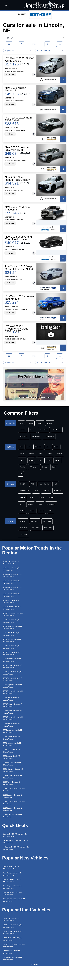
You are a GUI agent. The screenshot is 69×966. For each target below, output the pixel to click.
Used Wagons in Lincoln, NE (12, 958)
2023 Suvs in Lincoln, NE (11, 647)
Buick (31, 460)
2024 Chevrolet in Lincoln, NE (13, 692)
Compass (41, 497)
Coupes (32, 430)
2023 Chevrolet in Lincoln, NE (13, 718)
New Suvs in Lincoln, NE (11, 868)
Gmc (40, 453)
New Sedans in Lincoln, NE (12, 880)
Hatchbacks (23, 436)
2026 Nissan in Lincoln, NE (12, 640)
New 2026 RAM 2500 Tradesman (18, 208)
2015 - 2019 (34, 521)
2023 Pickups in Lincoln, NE (12, 679)
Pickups (30, 423)
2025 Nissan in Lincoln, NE (12, 660)
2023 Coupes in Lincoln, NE (12, 809)
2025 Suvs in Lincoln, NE (11, 569)
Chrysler (44, 467)
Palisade (51, 497)
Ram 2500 (46, 491)
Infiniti (39, 460)
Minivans (22, 430)
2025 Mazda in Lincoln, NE (12, 608)
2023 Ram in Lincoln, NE (11, 783)
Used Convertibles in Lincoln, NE (14, 945)
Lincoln (22, 460)
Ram (28, 447)
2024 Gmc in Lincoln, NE (11, 751)
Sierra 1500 (57, 491)
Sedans (40, 423)
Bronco (41, 511)
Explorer (22, 497)
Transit (40, 504)
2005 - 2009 (23, 528)
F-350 (50, 511)
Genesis (59, 453)
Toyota (48, 460)
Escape (30, 504)
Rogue (36, 491)
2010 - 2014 (47, 521)
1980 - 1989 (23, 534)
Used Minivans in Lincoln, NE (13, 952)
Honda (54, 467)
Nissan (56, 447)
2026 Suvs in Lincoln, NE (11, 562)
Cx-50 (21, 504)
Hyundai (31, 453)
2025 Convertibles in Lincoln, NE (14, 790)
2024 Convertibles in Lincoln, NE (14, 803)
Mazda (22, 453)
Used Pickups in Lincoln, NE (12, 926)
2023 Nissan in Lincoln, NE (12, 744)
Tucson (32, 511)
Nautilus (22, 511)
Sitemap (35, 964)
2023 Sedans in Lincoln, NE (12, 777)
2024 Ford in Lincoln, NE (11, 699)
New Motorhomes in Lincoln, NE (14, 900)
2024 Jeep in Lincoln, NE (11, 738)
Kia (21, 474)
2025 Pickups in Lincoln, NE (12, 588)
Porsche (22, 467)
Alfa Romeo (33, 467)
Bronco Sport (51, 504)
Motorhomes (57, 430)
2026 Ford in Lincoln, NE (11, 595)
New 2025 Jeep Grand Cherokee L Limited (18, 238)
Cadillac (49, 453)
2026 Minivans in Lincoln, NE (13, 770)
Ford (21, 447)
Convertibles (44, 430)
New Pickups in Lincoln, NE (12, 874)
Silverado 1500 (24, 491)
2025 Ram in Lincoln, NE (11, 653)
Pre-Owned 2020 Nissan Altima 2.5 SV (19, 59)
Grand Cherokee (44, 484)
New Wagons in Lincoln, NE (12, 887)
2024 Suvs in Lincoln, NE (11, 621)
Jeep (47, 447)
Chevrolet (38, 447)
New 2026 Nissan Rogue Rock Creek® (17, 178)
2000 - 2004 (35, 528)
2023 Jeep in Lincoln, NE (11, 757)
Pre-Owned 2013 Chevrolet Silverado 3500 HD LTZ (16, 329)
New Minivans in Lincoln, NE (12, 893)
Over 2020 (23, 521)
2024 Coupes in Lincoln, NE (12, 796)
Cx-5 (55, 484)
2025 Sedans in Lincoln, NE (12, 666)
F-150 (33, 484)
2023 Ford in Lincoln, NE (11, 725)
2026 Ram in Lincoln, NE (11, 601)
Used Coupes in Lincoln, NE (12, 939)
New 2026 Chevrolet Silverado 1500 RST (17, 148)
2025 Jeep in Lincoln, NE (11, 634)
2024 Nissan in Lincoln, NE (12, 764)
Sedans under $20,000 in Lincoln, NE (15, 842)
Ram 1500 (23, 484)
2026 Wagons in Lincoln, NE (12, 686)
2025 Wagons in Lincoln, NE (12, 731)
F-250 (31, 497)
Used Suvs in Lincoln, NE (11, 919)
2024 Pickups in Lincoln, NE (12, 673)
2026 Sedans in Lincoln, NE (12, 705)
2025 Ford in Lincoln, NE (11, 582)
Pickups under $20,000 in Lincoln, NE (16, 848)
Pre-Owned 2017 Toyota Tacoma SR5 (19, 297)
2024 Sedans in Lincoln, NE (12, 712)
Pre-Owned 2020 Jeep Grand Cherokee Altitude (19, 267)
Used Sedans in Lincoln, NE (12, 932)
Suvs (21, 423)
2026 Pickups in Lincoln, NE (12, 575)
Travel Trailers (49, 436)
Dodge (57, 460)
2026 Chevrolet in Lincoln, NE (13, 614)
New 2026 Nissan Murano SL (15, 89)
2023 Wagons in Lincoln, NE (12, 816)
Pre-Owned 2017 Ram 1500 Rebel (18, 119)
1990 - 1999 (48, 528)
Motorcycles (36, 436)
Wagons (49, 423)
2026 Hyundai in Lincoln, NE (12, 627)
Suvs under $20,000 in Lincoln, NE (15, 835)
